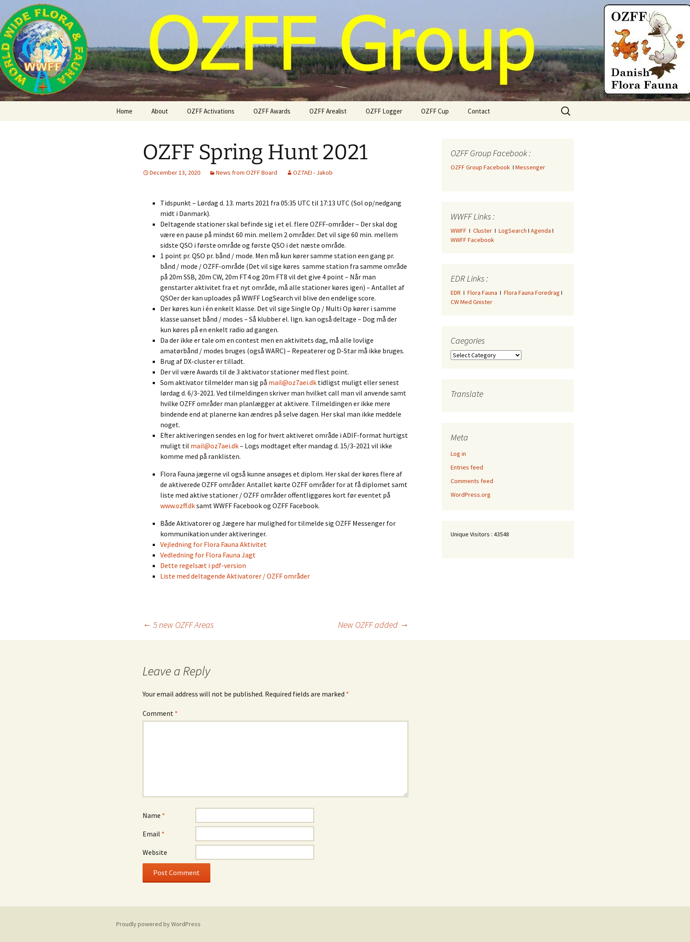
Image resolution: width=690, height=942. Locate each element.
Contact (479, 111)
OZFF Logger (384, 111)
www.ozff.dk (177, 505)
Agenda (541, 231)
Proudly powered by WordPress (158, 924)
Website (155, 852)
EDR (456, 293)
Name (154, 815)
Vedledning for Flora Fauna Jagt (208, 554)
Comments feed (472, 481)
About (159, 111)
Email (154, 833)
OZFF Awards (271, 111)
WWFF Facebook (472, 240)
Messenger (530, 167)
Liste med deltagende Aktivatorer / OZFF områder (235, 576)
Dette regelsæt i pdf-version (203, 565)
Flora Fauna (482, 293)
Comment (160, 713)
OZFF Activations (211, 111)
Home (124, 111)
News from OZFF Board (246, 172)
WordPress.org (471, 494)
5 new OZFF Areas (178, 624)
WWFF (458, 231)
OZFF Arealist (328, 111)
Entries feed (467, 467)
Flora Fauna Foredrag (532, 293)
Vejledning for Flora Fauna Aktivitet (213, 544)
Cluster (482, 231)
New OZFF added (373, 624)
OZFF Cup (435, 111)
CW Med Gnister (471, 302)
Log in (458, 454)
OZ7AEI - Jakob (313, 172)
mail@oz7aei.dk (292, 382)
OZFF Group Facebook (482, 167)
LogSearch (513, 231)
